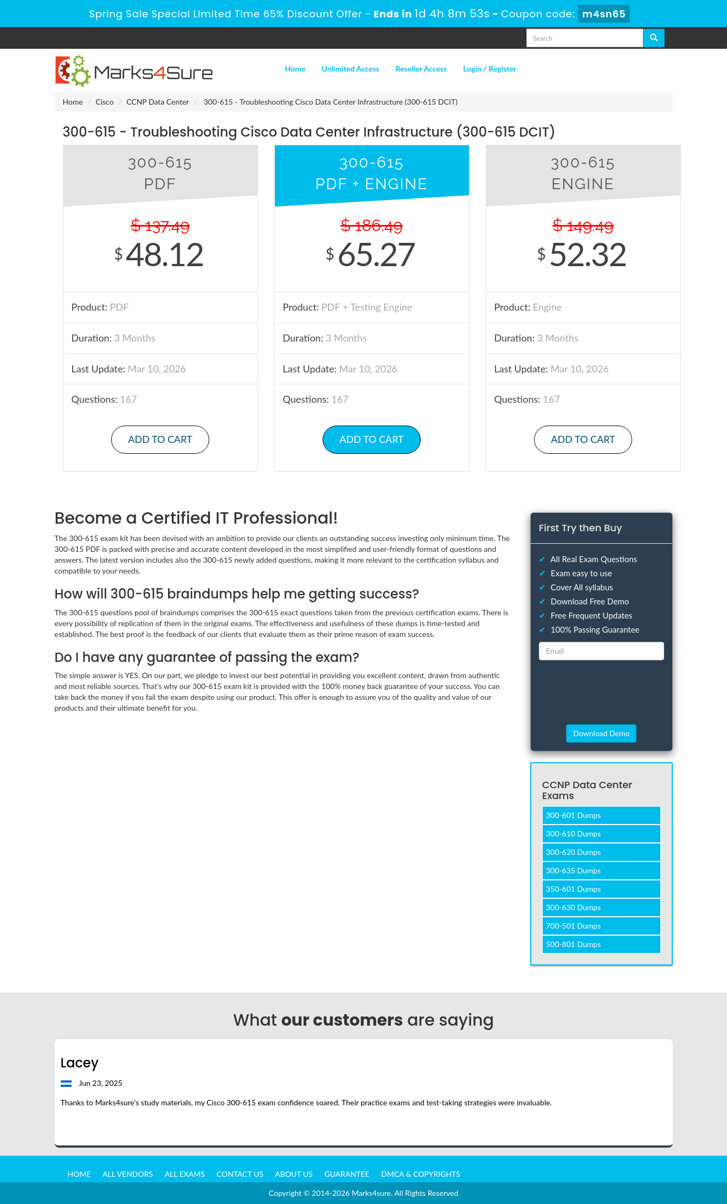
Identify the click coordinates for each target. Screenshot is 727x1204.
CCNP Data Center (157, 101)
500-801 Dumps (573, 944)
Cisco (104, 101)
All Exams (185, 1174)
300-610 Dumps (573, 833)
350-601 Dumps (573, 888)
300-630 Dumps (573, 907)
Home (295, 68)
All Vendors (127, 1174)
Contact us (240, 1174)
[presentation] (601, 692)
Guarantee (346, 1174)
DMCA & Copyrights (420, 1174)
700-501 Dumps (573, 925)
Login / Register (489, 68)
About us (293, 1174)
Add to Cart (160, 439)
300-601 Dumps (573, 815)
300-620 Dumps (573, 852)
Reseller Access (421, 68)
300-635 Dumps (573, 870)
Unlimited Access (350, 68)
